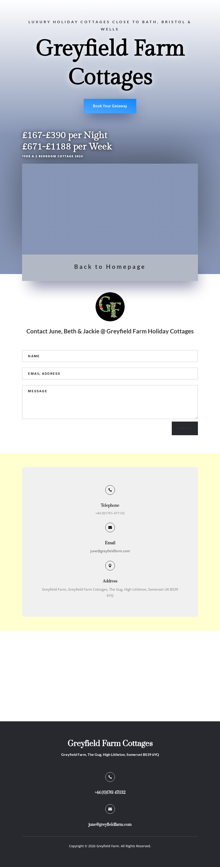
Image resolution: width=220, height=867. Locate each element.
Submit (184, 428)
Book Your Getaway (110, 105)
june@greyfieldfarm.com (110, 551)
